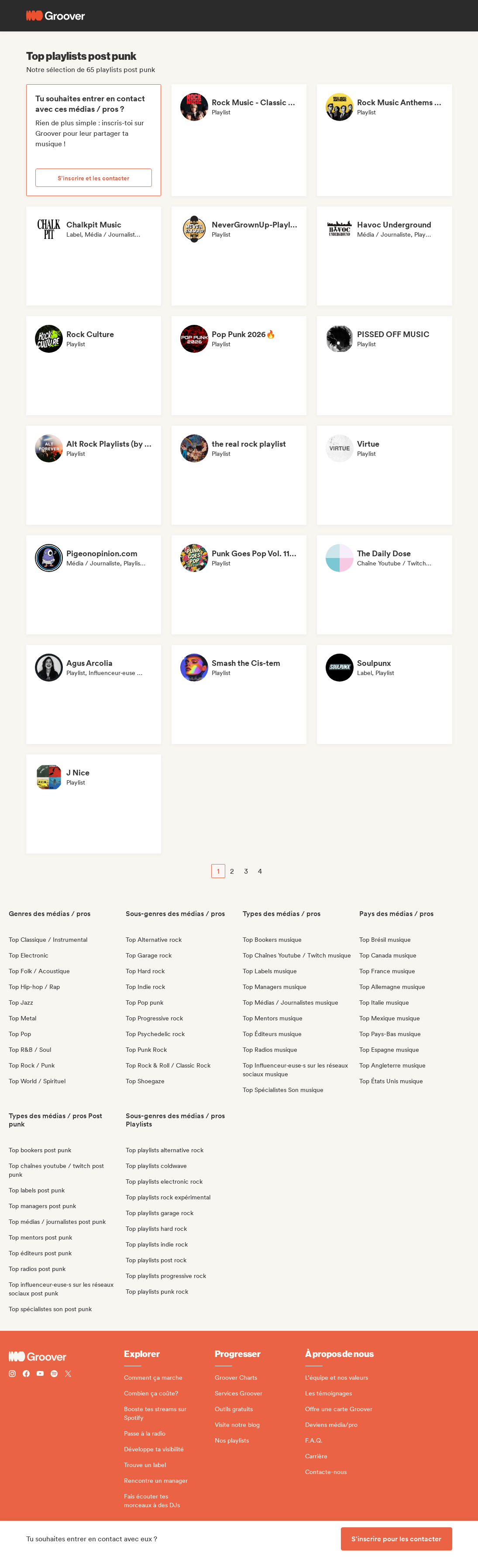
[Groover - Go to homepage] (66, 1356)
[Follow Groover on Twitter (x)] (68, 1374)
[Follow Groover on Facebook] (26, 1374)
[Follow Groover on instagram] (12, 1374)
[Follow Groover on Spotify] (54, 1374)
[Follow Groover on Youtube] (40, 1374)
